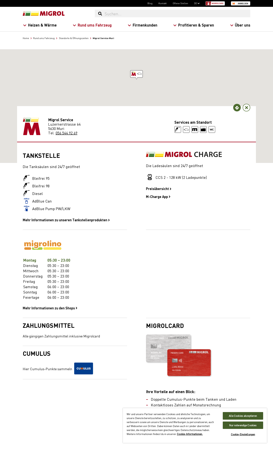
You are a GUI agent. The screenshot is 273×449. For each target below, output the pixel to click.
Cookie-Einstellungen (243, 434)
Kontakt (162, 3)
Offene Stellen (180, 3)
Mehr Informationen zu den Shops (50, 307)
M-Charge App (158, 196)
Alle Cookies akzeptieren (243, 416)
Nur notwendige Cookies (243, 425)
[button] (136, 74)
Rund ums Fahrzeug (92, 25)
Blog (149, 3)
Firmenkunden (142, 25)
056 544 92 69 (66, 132)
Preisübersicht (158, 188)
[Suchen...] (177, 13)
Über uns (240, 25)
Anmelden (243, 3)
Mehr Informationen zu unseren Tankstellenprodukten (66, 219)
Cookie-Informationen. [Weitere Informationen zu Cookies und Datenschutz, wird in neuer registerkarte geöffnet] (190, 434)
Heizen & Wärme (40, 25)
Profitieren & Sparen (193, 25)
